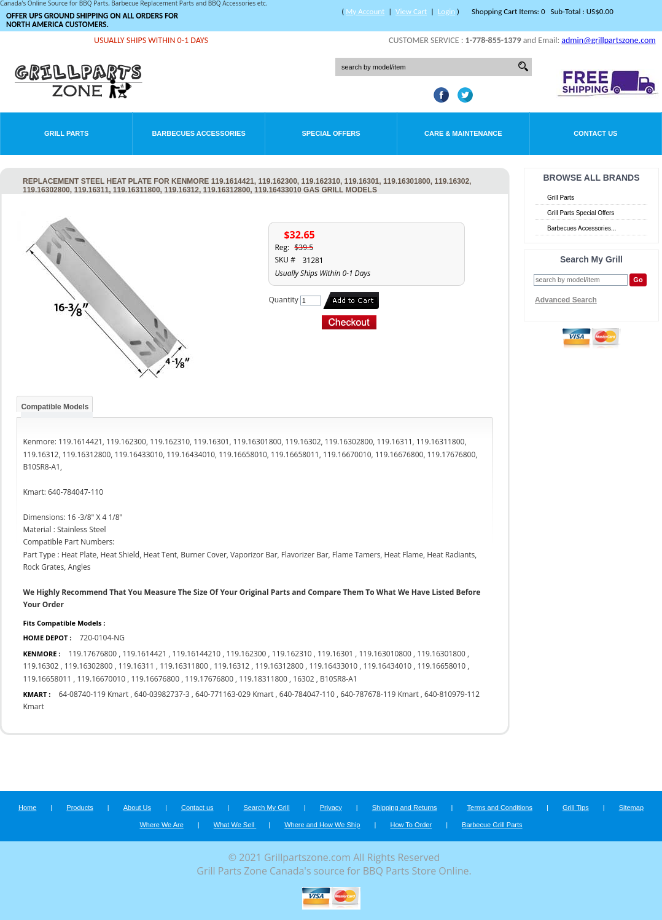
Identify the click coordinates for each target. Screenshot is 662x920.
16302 (303, 679)
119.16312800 (279, 666)
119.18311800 (263, 679)
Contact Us (595, 133)
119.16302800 (88, 666)
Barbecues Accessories (198, 133)
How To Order (411, 824)
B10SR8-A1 (338, 679)
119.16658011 (47, 679)
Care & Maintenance (463, 133)
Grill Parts (66, 133)
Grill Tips (576, 807)
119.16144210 (197, 653)
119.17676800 (92, 653)
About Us (137, 807)
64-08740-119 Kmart (93, 694)
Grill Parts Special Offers (580, 213)
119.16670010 (101, 679)
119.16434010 (388, 666)
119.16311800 (184, 666)
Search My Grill (267, 807)
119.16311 (136, 666)
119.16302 (40, 666)
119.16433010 (334, 666)
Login (446, 11)
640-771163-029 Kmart (235, 694)
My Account (365, 11)
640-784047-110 (307, 694)
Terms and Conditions (499, 807)
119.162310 (292, 653)
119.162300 (247, 653)
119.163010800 (385, 653)
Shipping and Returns (404, 807)
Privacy (331, 807)
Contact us (197, 807)
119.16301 (335, 653)
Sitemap (631, 807)
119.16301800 (441, 653)
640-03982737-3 (162, 694)
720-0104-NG (102, 637)
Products (79, 807)
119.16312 (231, 666)
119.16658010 (442, 666)
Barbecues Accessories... (581, 228)
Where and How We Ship (322, 824)
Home (27, 807)
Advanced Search (566, 300)
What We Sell (235, 824)
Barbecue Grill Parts (492, 824)
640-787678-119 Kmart (379, 694)
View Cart (411, 11)
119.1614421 (144, 653)
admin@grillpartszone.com (608, 40)
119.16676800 (155, 679)
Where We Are (161, 824)
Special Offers (331, 133)
